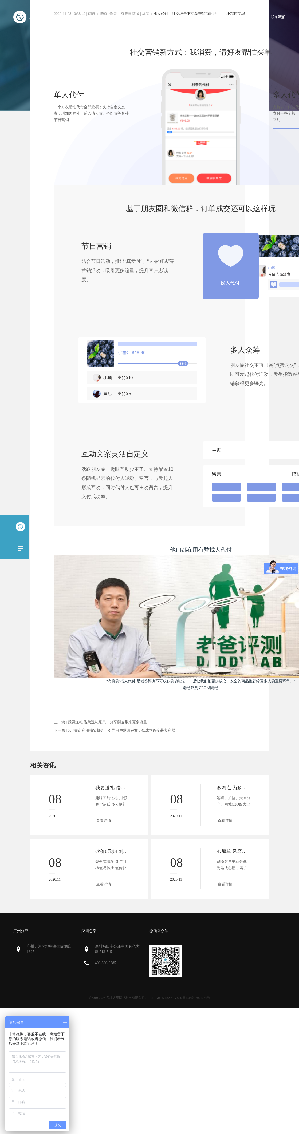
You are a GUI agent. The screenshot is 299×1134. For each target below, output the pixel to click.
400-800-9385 (105, 963)
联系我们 (278, 17)
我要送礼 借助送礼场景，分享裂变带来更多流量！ (109, 722)
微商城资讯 (248, 17)
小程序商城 (122, 17)
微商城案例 (217, 17)
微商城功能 (154, 17)
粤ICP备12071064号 (196, 998)
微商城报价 (185, 17)
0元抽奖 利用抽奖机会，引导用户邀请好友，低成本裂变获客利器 (121, 730)
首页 (96, 17)
